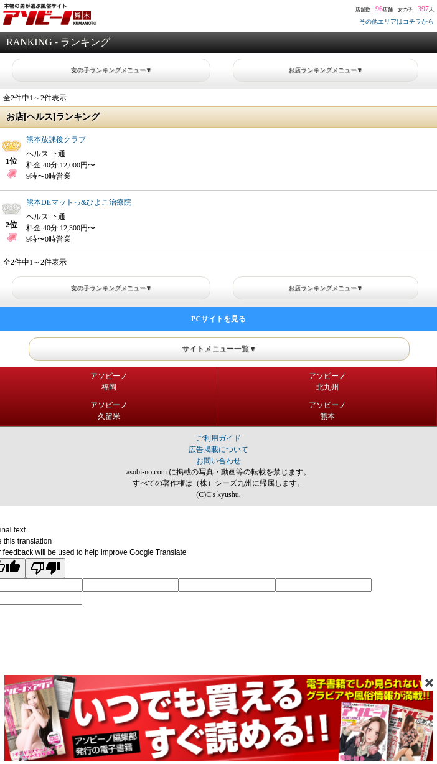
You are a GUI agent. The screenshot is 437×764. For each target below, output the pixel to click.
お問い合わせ (218, 460)
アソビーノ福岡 (109, 382)
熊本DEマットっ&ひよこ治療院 (78, 202)
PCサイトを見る (218, 318)
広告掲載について (218, 449)
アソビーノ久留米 (109, 411)
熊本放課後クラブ (56, 139)
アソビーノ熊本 (327, 411)
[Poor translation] (45, 568)
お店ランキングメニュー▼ (325, 70)
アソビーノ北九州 (327, 382)
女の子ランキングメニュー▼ (111, 70)
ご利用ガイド (218, 438)
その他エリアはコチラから (396, 21)
